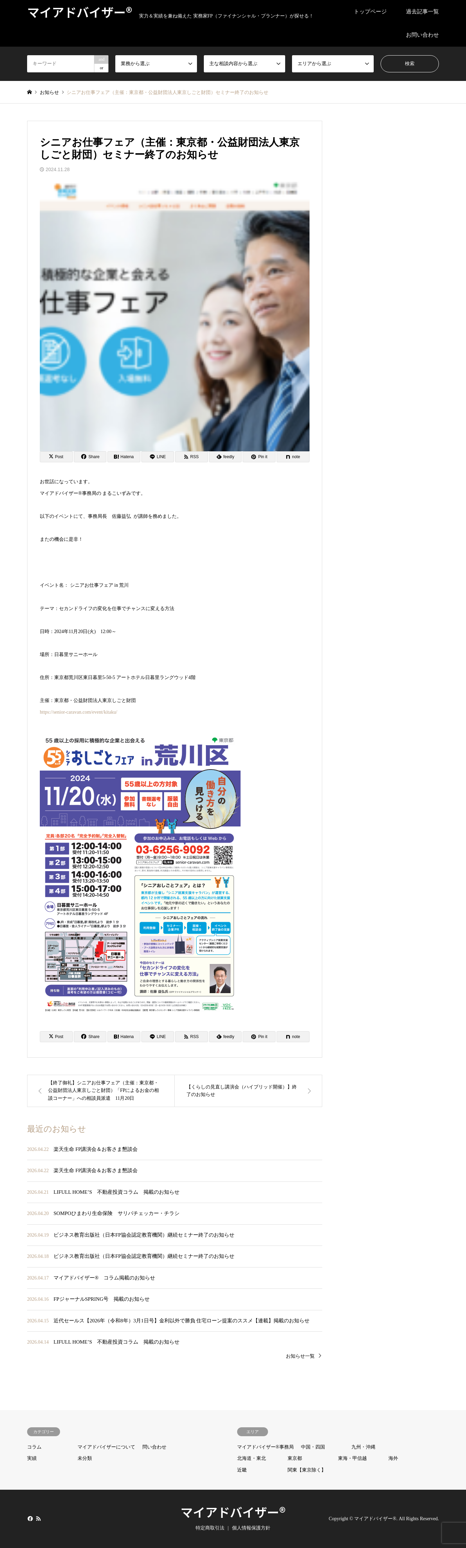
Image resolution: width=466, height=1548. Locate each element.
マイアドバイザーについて (106, 1447)
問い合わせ (154, 1447)
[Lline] (157, 456)
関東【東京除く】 (307, 1470)
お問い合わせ (422, 35)
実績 (32, 1458)
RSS (38, 1518)
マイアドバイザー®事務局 (265, 1447)
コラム (34, 1447)
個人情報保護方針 (251, 1528)
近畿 (242, 1470)
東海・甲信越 (352, 1458)
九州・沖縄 (363, 1447)
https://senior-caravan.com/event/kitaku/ (78, 712)
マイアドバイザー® (233, 1512)
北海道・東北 (251, 1458)
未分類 (85, 1458)
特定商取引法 (210, 1528)
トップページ (370, 11)
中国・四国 (313, 1447)
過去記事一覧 (422, 11)
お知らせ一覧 (300, 1356)
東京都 (295, 1458)
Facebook (29, 1518)
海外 (393, 1458)
